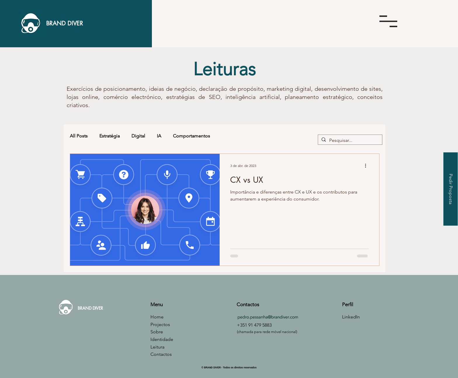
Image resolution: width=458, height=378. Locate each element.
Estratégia (109, 136)
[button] (388, 21)
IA (159, 136)
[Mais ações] (367, 165)
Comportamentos (191, 136)
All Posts (79, 136)
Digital (138, 136)
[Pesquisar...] (349, 140)
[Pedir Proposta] (450, 189)
